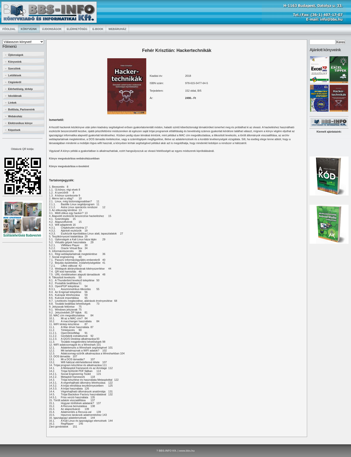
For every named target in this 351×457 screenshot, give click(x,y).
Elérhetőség (77, 29)
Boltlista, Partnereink (21, 109)
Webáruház (117, 29)
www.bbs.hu (187, 450)
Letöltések (14, 75)
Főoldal (9, 29)
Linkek (12, 102)
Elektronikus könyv (20, 123)
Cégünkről (14, 82)
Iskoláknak (15, 95)
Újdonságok (52, 29)
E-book (97, 29)
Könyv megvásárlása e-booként (69, 166)
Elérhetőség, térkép (20, 89)
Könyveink (29, 29)
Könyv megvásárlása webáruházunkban (74, 158)
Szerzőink (14, 68)
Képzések (14, 129)
